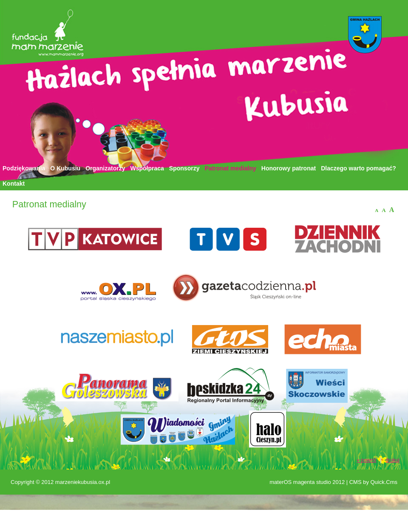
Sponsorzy (184, 168)
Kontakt (14, 183)
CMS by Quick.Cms (373, 482)
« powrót (366, 460)
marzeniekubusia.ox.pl (82, 482)
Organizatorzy (105, 168)
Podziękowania (24, 168)
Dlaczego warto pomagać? (358, 168)
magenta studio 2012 (319, 482)
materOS (280, 482)
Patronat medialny (230, 168)
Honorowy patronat (288, 168)
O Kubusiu (65, 168)
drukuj (392, 460)
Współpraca (147, 168)
